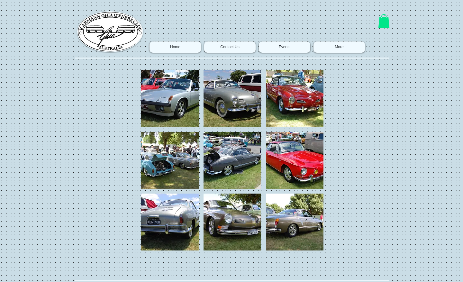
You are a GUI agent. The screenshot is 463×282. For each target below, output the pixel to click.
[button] (384, 21)
